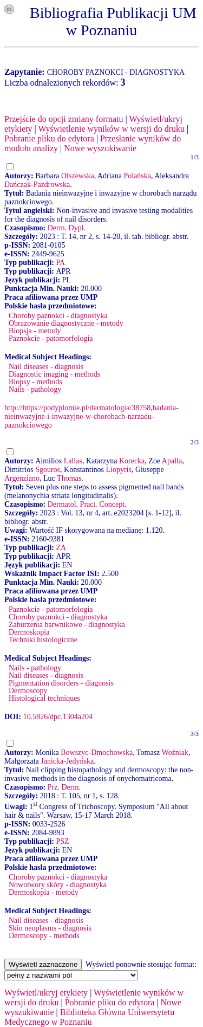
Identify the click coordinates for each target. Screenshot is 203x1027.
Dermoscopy (28, 691)
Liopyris (118, 470)
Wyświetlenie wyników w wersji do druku (111, 128)
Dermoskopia (29, 632)
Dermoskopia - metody (43, 892)
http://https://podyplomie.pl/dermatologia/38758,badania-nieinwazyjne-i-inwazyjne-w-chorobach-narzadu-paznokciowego (91, 416)
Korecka (132, 461)
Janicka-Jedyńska (67, 761)
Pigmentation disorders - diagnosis (61, 683)
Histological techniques (44, 698)
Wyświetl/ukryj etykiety (46, 992)
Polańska (137, 176)
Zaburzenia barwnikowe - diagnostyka (67, 625)
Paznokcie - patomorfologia (51, 338)
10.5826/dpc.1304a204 (58, 717)
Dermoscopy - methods (44, 936)
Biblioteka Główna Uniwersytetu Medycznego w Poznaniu (89, 1016)
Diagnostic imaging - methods (54, 374)
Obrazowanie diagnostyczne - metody (66, 323)
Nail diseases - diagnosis (46, 367)
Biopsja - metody (35, 331)
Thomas (69, 478)
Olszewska (77, 176)
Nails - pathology (35, 389)
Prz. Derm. (64, 787)
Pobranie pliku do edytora (49, 138)
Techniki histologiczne (43, 640)
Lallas (73, 461)
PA (60, 263)
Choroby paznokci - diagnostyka (58, 316)
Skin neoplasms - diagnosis (50, 928)
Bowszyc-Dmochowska (97, 752)
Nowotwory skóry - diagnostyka (58, 885)
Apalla (172, 461)
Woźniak (175, 752)
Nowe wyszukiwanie (100, 148)
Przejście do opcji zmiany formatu (63, 119)
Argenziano (22, 478)
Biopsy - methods (35, 382)
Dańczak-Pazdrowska (37, 184)
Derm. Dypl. (67, 228)
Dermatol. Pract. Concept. (87, 504)
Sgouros (47, 470)
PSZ (62, 841)
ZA (61, 548)
